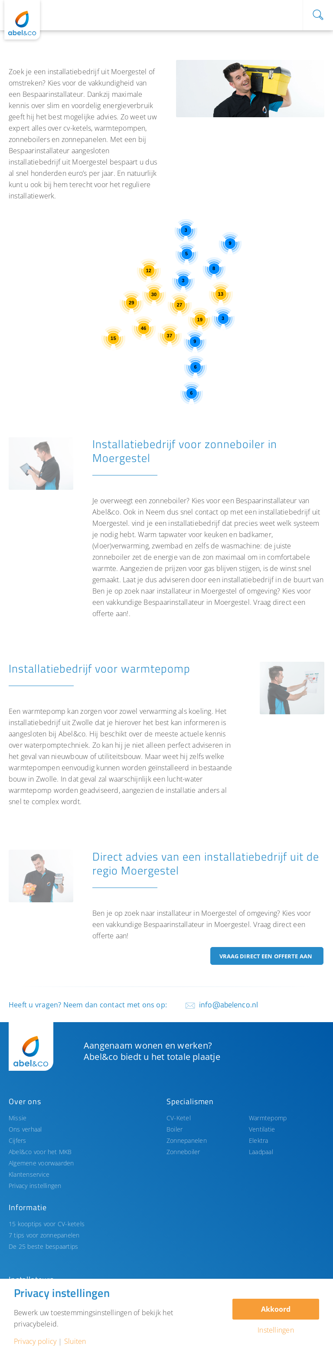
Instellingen (276, 1330)
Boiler (174, 1129)
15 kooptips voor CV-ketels (47, 1224)
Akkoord (276, 1309)
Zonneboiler (183, 1152)
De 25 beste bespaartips (43, 1246)
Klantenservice (29, 1174)
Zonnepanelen (186, 1140)
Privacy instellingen (35, 1185)
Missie (17, 1118)
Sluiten (75, 1341)
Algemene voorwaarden (41, 1163)
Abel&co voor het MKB (40, 1152)
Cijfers (17, 1140)
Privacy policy (35, 1341)
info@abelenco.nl (228, 1004)
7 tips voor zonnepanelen (44, 1235)
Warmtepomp (268, 1118)
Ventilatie (262, 1129)
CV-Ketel (178, 1118)
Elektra (258, 1140)
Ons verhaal (25, 1129)
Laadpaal (261, 1152)
